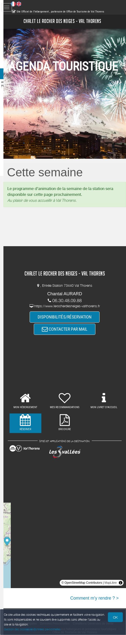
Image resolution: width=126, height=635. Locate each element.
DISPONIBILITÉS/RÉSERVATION (69, 316)
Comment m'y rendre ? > (94, 598)
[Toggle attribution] (121, 583)
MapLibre (110, 582)
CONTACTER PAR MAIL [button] (69, 329)
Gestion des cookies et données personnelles (32, 629)
